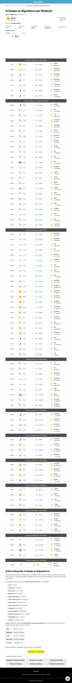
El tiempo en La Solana (36, 660)
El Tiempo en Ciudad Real (36, 652)
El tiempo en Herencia (56, 660)
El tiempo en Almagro (15, 664)
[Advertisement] (36, 48)
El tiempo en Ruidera (36, 664)
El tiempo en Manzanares (57, 664)
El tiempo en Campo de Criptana (15, 660)
